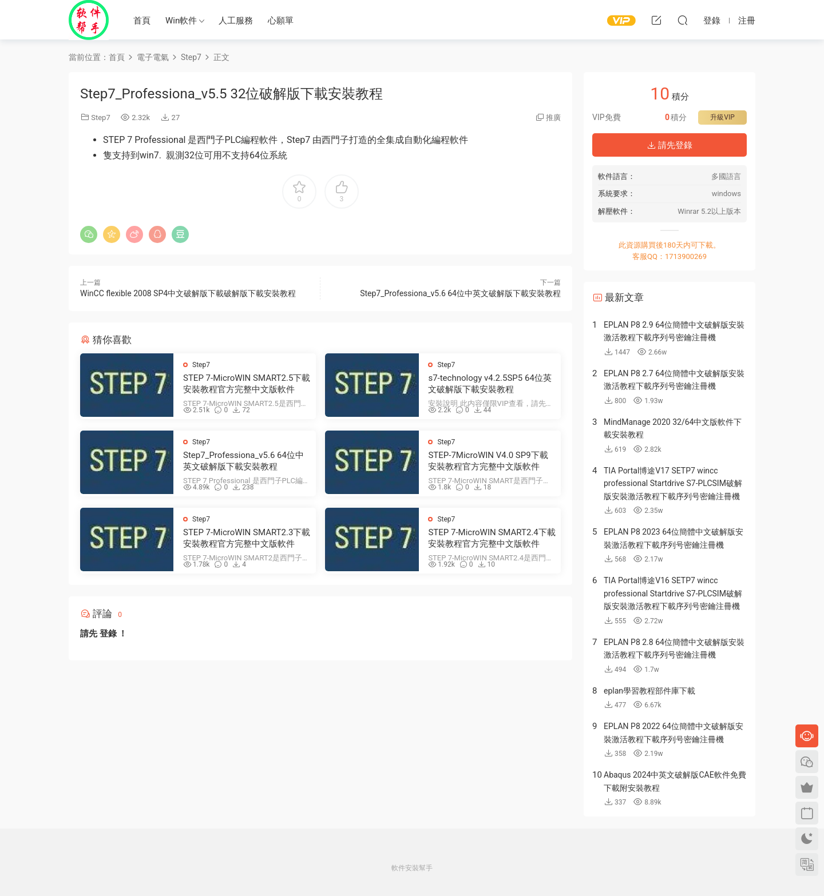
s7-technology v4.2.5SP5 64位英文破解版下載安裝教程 (489, 384)
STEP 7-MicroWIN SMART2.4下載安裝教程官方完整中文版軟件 (491, 538)
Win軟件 (181, 20)
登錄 (108, 633)
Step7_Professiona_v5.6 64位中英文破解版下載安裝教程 (460, 293)
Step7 (100, 117)
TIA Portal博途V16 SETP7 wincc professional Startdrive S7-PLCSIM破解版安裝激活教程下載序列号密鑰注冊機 (673, 593)
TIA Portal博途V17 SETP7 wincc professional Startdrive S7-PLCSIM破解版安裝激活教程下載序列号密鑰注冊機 (673, 483)
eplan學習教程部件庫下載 (649, 690)
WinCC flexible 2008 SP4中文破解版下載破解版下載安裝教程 (188, 293)
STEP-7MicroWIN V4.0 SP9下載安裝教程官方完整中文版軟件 (488, 461)
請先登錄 (669, 145)
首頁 (141, 20)
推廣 (553, 117)
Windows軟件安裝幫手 (89, 20)
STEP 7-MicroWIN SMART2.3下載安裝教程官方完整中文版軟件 (246, 538)
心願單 (281, 20)
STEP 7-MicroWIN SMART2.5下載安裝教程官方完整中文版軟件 (246, 384)
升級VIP (722, 117)
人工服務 (236, 20)
